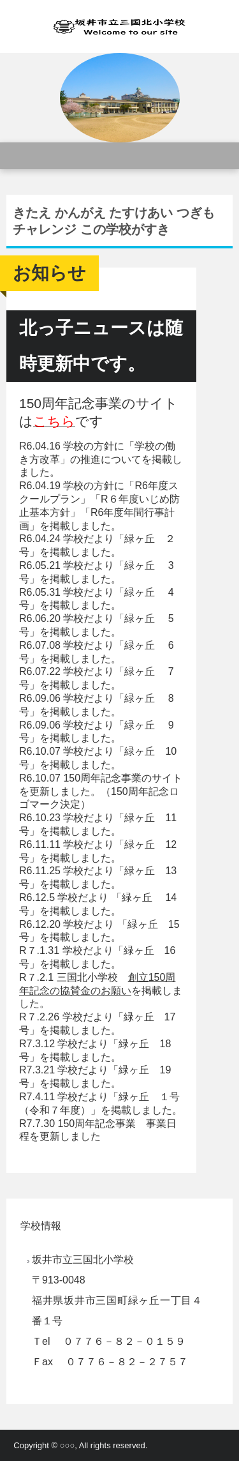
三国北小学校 (119, 26)
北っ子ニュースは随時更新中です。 (101, 346)
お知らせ (49, 273)
